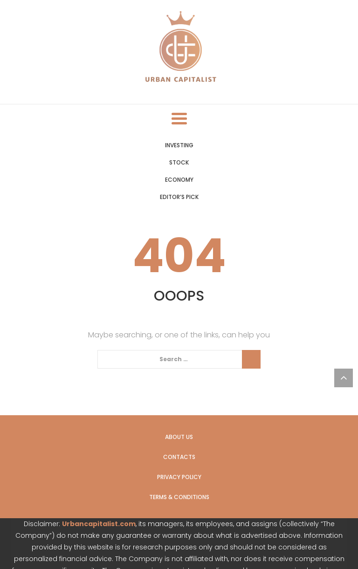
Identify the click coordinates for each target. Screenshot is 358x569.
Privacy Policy (179, 477)
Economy (179, 180)
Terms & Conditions (179, 497)
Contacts (179, 457)
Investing (179, 145)
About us (179, 437)
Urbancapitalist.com (99, 523)
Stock (179, 162)
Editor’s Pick (179, 197)
